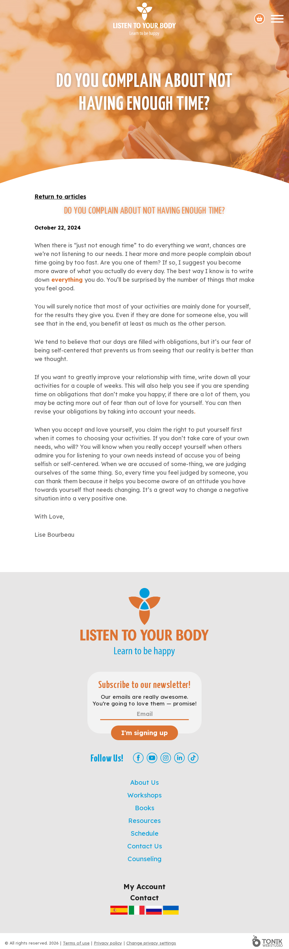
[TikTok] (193, 758)
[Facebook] (138, 758)
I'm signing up (144, 733)
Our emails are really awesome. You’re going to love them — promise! (144, 700)
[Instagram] (165, 758)
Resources (144, 821)
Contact (144, 897)
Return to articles (60, 196)
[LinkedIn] (179, 758)
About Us (144, 782)
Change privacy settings (151, 942)
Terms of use (76, 942)
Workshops (144, 795)
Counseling (144, 859)
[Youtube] (152, 758)
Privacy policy (108, 942)
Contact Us (144, 846)
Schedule (144, 833)
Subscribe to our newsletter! (144, 685)
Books (144, 808)
